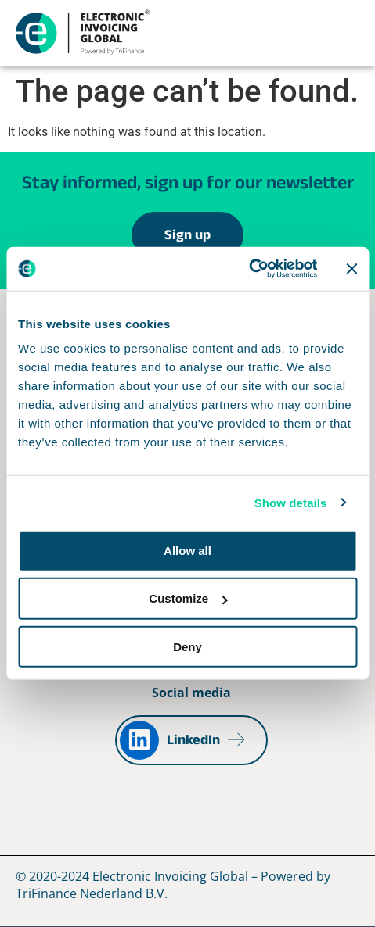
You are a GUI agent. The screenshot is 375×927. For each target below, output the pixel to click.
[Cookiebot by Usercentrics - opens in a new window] (248, 269)
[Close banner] (351, 268)
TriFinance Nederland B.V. (92, 893)
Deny (187, 646)
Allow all (187, 550)
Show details (290, 502)
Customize (188, 598)
